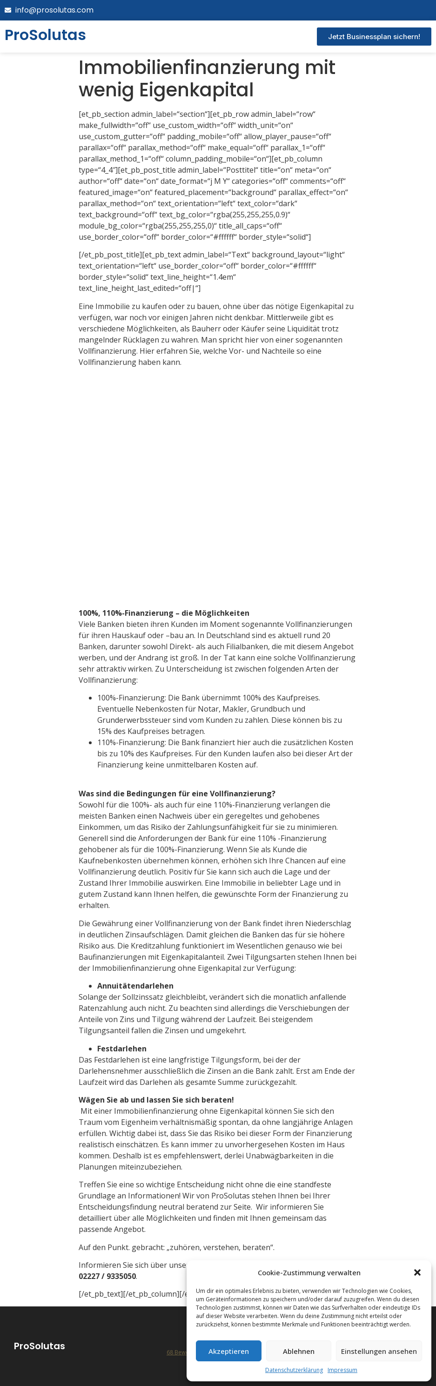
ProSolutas (39, 1345)
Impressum (342, 1370)
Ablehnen (299, 1351)
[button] (417, 1272)
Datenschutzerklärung (294, 1370)
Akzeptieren (228, 1351)
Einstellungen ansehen (379, 1351)
